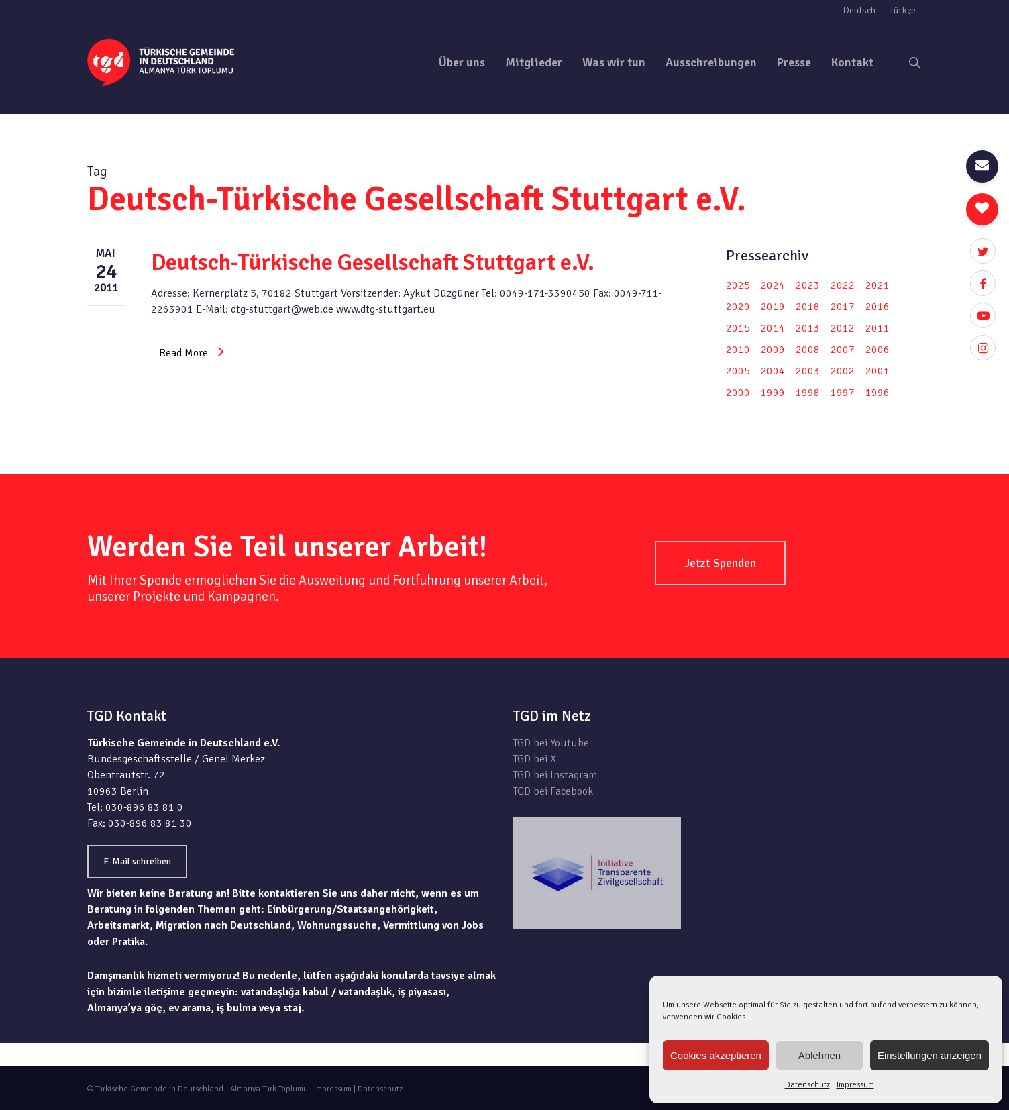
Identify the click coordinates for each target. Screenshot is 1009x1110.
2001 (877, 371)
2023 (808, 285)
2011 (877, 328)
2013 (808, 328)
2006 (877, 349)
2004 (773, 371)
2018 (808, 306)
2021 (877, 285)
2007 (843, 349)
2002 (843, 371)
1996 (877, 392)
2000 (738, 392)
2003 (808, 371)
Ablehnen (819, 1055)
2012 (843, 328)
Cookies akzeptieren (715, 1055)
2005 (738, 371)
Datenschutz (807, 1085)
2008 (808, 349)
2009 (773, 349)
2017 (843, 306)
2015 (738, 328)
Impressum (855, 1085)
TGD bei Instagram (555, 775)
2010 (738, 349)
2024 (773, 285)
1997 (843, 392)
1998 (808, 392)
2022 (843, 285)
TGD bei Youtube (551, 743)
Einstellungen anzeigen (929, 1055)
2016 (877, 306)
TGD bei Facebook (553, 791)
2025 (738, 285)
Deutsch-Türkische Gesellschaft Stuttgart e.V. (372, 262)
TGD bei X (534, 759)
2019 (773, 306)
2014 (773, 328)
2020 (738, 306)
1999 (773, 392)
